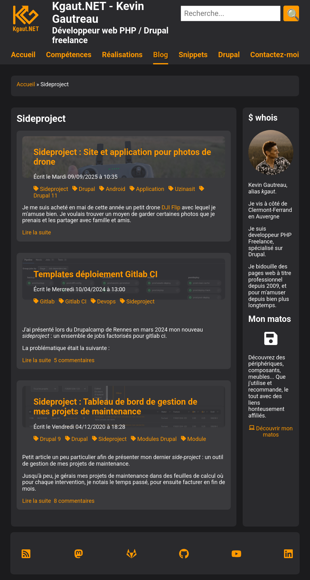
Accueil (23, 54)
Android (112, 189)
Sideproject (51, 189)
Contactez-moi (274, 54)
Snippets (193, 54)
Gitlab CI (72, 301)
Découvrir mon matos (270, 431)
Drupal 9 (47, 439)
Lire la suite (36, 232)
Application (147, 189)
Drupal (229, 54)
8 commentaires (74, 501)
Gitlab (44, 301)
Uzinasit (181, 189)
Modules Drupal (154, 439)
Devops (103, 301)
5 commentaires (74, 360)
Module (193, 439)
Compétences (68, 54)
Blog (160, 54)
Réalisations (122, 54)
